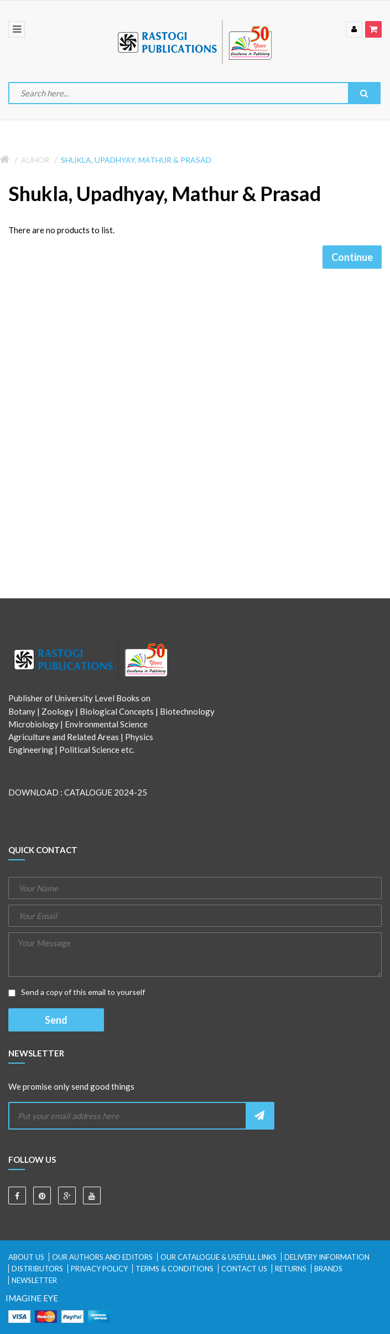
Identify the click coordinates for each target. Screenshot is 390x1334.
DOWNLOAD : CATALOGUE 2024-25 (77, 792)
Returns (290, 1268)
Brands (328, 1268)
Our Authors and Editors (102, 1257)
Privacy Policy (99, 1268)
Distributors (37, 1268)
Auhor (35, 160)
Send (56, 1020)
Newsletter (34, 1280)
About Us (26, 1257)
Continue (352, 257)
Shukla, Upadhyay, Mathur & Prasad (136, 160)
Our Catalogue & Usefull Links (218, 1257)
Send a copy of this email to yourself (76, 992)
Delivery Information (327, 1257)
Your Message (195, 954)
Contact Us (244, 1268)
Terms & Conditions (175, 1268)
